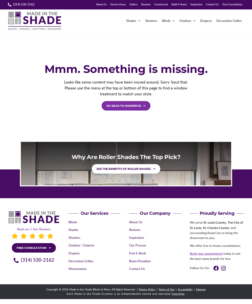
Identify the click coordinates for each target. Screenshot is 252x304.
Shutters (151, 20)
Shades (133, 21)
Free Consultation (232, 4)
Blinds (168, 21)
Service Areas (118, 4)
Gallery (134, 4)
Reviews (146, 4)
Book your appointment (206, 253)
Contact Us (212, 4)
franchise (178, 294)
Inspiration (196, 4)
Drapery (206, 20)
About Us (101, 4)
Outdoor (187, 21)
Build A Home (179, 4)
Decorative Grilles (229, 20)
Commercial (161, 4)
